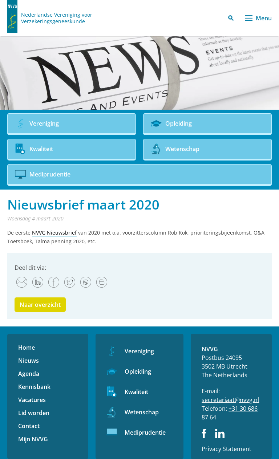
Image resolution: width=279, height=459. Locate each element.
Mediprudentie (145, 432)
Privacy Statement (226, 449)
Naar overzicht (40, 305)
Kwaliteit (136, 392)
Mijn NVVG (33, 439)
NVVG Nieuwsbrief (54, 232)
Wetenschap (142, 412)
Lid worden (33, 413)
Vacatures (32, 400)
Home (26, 347)
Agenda (28, 374)
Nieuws (28, 360)
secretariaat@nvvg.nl (230, 400)
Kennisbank (34, 387)
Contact (29, 426)
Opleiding (138, 371)
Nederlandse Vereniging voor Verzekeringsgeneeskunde (56, 18)
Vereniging (139, 351)
